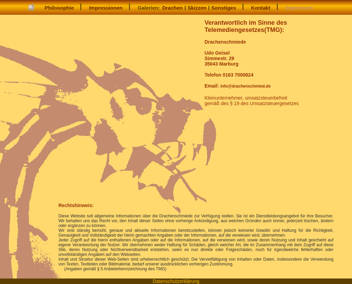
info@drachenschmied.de (245, 86)
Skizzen (197, 8)
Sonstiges (223, 8)
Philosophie (59, 8)
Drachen (172, 8)
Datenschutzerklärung (176, 281)
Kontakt (261, 8)
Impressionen (106, 8)
